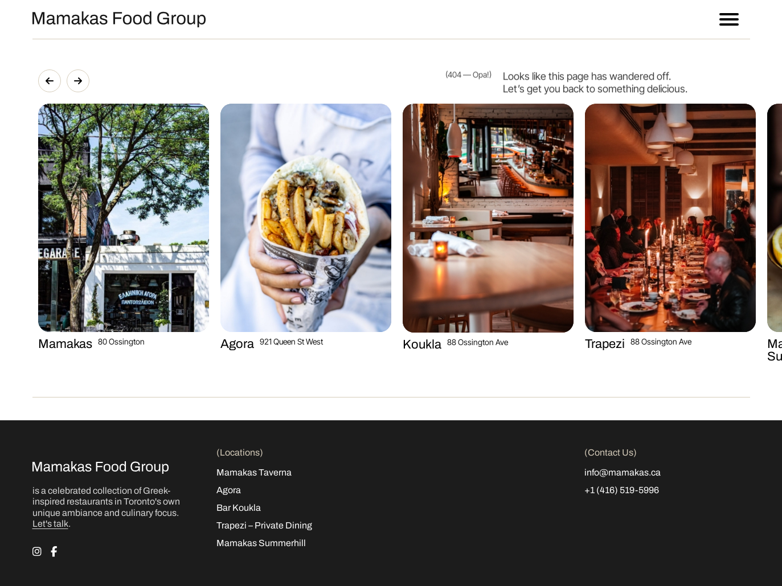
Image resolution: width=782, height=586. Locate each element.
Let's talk (50, 523)
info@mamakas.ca (622, 472)
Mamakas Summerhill (261, 543)
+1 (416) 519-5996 (621, 490)
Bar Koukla (238, 507)
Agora (228, 490)
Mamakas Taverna (254, 472)
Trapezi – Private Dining (264, 525)
